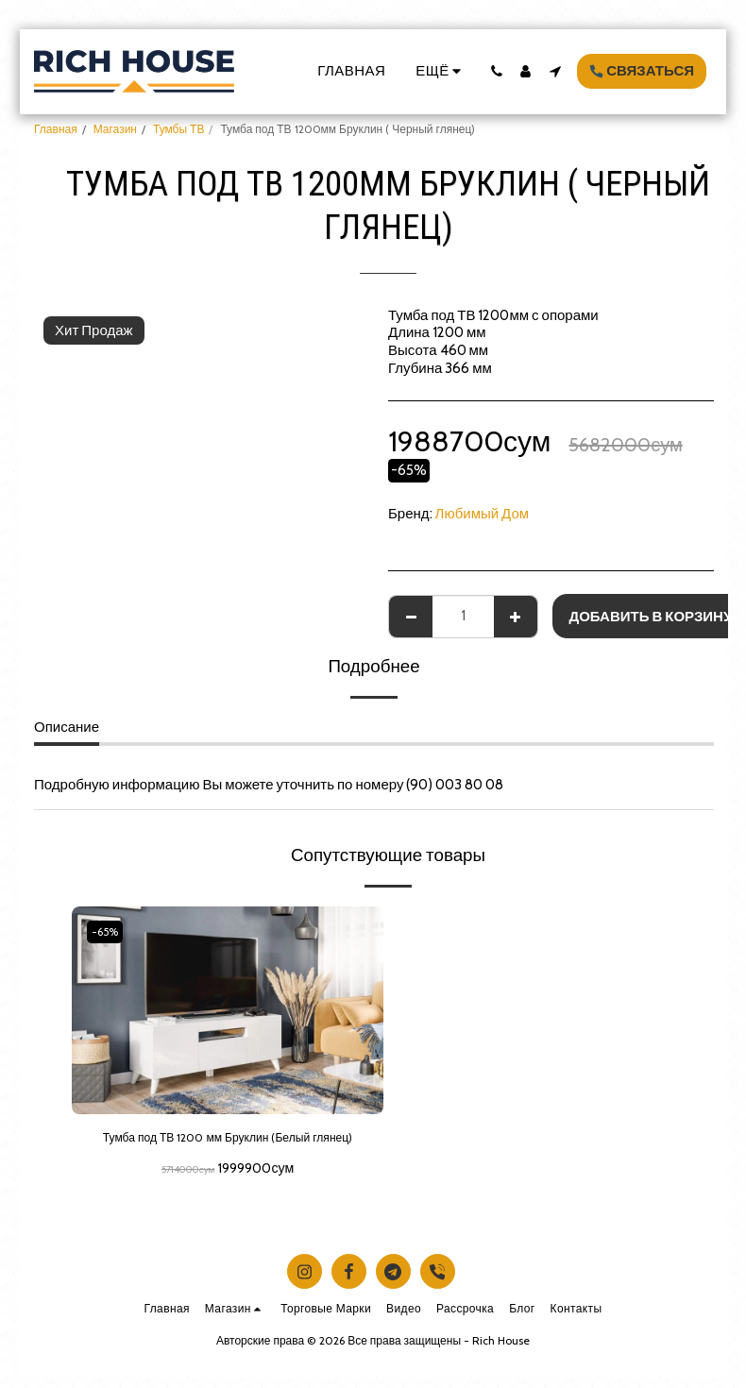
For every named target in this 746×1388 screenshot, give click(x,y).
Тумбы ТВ (178, 129)
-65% (108, 931)
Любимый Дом (482, 513)
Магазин (115, 129)
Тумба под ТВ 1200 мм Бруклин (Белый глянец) (227, 1150)
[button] (496, 71)
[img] (227, 1010)
